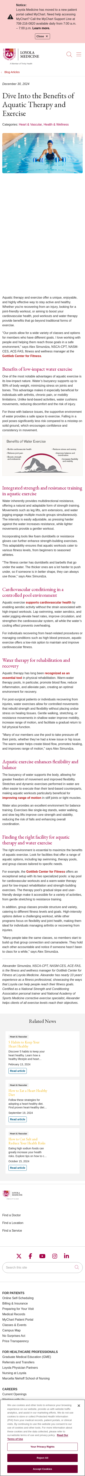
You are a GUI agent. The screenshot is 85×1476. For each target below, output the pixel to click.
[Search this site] (42, 1267)
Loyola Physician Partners (20, 1367)
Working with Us (13, 1399)
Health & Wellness (56, 124)
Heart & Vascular (30, 124)
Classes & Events (14, 1325)
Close (42, 36)
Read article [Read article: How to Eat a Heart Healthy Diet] (42, 1102)
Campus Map (11, 1330)
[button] (79, 53)
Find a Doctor (11, 1215)
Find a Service (12, 1230)
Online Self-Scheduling (18, 1298)
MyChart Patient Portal (17, 1319)
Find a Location (12, 1223)
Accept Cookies (42, 1471)
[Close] (79, 1408)
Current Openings (14, 1394)
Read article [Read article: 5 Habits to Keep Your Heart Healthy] (42, 1054)
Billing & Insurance (15, 1303)
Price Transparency (15, 1341)
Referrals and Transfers (18, 1362)
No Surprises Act (13, 1335)
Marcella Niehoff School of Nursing (26, 1378)
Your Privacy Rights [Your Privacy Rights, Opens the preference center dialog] (42, 1449)
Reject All (42, 1460)
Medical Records (13, 1314)
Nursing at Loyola (14, 1373)
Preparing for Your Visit (18, 1308)
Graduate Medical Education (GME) (26, 1357)
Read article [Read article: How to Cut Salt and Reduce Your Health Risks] (42, 1151)
